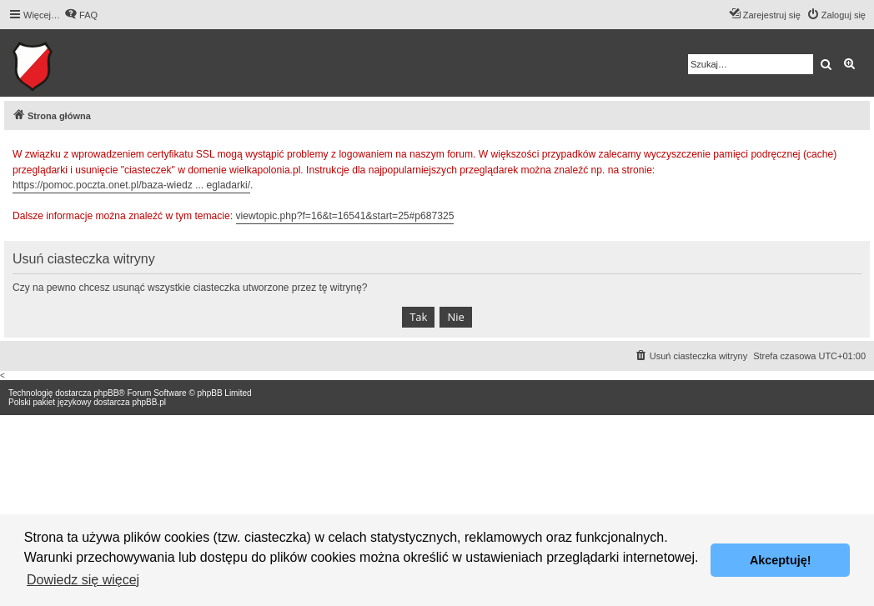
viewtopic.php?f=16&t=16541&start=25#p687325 (345, 216)
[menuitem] (81, 15)
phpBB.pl (149, 402)
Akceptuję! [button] (780, 560)
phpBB (105, 393)
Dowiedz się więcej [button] (83, 580)
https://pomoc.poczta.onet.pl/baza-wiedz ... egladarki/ (131, 185)
